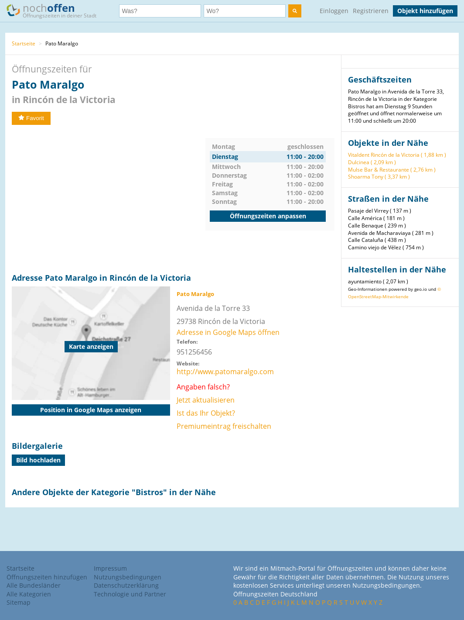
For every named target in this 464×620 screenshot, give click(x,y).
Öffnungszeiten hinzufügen (47, 577)
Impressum (110, 568)
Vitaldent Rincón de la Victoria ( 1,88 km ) (397, 154)
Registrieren (371, 11)
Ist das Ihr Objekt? (206, 413)
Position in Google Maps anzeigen (90, 410)
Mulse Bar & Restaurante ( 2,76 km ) (392, 169)
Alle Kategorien (29, 594)
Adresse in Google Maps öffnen (228, 332)
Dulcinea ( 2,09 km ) (372, 162)
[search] (294, 10)
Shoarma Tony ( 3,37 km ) (379, 176)
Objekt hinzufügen (425, 11)
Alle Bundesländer (34, 585)
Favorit (31, 118)
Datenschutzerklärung (126, 585)
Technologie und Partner (130, 594)
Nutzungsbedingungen (127, 577)
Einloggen (334, 11)
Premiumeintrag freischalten (224, 426)
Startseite (23, 43)
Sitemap (19, 602)
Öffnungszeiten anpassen (268, 216)
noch (56, 10)
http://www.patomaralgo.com (225, 371)
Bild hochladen (38, 460)
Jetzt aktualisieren (206, 400)
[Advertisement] (108, 199)
